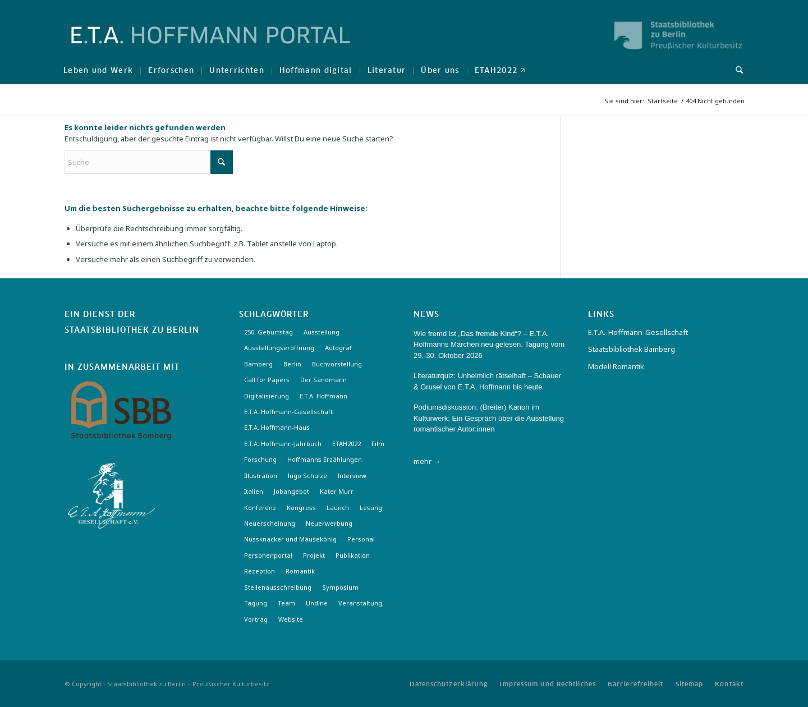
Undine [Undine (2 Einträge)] (317, 603)
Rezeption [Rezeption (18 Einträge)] (259, 571)
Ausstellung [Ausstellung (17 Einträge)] (321, 332)
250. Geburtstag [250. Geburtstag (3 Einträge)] (268, 332)
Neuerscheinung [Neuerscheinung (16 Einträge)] (269, 523)
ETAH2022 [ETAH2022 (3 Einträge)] (346, 443)
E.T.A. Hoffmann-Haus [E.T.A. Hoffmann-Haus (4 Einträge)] (277, 427)
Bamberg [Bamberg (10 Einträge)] (258, 364)
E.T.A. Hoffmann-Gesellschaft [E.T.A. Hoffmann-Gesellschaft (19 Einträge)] (288, 411)
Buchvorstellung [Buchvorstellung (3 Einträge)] (337, 364)
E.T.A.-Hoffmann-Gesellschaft (638, 332)
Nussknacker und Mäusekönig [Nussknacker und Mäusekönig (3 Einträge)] (290, 539)
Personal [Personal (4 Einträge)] (361, 539)
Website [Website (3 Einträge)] (290, 619)
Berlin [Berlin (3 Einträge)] (292, 364)
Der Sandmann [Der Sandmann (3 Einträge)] (323, 379)
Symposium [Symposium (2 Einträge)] (340, 587)
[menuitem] (98, 70)
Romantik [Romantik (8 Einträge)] (300, 571)
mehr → (427, 461)
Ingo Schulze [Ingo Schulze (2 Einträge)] (307, 475)
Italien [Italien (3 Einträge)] (253, 491)
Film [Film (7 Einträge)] (377, 443)
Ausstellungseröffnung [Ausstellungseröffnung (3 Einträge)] (279, 347)
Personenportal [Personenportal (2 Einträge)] (268, 555)
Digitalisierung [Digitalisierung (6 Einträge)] (266, 396)
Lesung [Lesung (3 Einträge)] (371, 507)
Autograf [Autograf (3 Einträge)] (338, 347)
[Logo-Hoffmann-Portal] (211, 45)
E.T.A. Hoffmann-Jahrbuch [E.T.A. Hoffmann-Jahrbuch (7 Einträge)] (283, 443)
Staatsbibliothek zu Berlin (132, 330)
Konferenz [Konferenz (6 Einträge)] (260, 507)
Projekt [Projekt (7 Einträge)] (314, 555)
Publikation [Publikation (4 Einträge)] (353, 555)
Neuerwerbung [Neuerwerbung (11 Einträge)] (329, 523)
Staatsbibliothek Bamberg (631, 349)
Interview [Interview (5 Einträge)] (352, 475)
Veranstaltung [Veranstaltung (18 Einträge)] (360, 603)
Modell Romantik (616, 366)
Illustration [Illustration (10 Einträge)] (260, 475)
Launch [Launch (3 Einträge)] (338, 507)
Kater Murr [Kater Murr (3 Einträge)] (337, 491)
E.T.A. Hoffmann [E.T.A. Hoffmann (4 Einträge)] (323, 396)
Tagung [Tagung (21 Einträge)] (255, 603)
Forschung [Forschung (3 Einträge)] (260, 459)
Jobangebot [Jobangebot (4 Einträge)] (291, 491)
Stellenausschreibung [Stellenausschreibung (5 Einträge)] (277, 587)
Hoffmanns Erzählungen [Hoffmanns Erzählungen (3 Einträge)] (324, 459)
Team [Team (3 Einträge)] (286, 603)
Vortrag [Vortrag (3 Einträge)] (256, 619)
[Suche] (735, 70)
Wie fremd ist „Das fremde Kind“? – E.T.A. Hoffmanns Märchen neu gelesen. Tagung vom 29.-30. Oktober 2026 (489, 344)
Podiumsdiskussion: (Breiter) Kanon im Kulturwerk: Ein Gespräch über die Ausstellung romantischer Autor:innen (489, 418)
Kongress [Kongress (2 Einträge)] (301, 507)
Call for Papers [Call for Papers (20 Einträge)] (267, 379)
